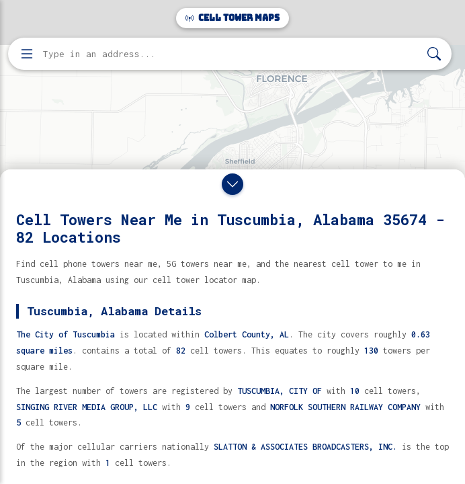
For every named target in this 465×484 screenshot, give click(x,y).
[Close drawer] (232, 184)
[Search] (434, 54)
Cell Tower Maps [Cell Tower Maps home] (232, 17)
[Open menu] (27, 53)
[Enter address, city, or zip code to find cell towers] (231, 54)
